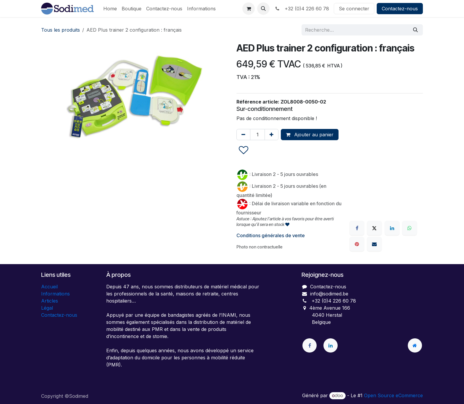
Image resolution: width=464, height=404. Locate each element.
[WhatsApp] (409, 228)
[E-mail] (374, 244)
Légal (47, 308)
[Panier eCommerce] (248, 8)
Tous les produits (60, 30)
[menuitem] (110, 8)
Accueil (49, 287)
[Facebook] (357, 228)
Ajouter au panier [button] (310, 135)
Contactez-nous (400, 9)
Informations (55, 294)
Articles (49, 301)
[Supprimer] (243, 134)
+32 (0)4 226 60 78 (301, 9)
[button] (263, 8)
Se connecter (354, 9)
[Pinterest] (357, 244)
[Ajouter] (271, 134)
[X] (374, 228)
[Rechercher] (415, 29)
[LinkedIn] (392, 228)
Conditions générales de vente (270, 235)
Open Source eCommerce (393, 395)
